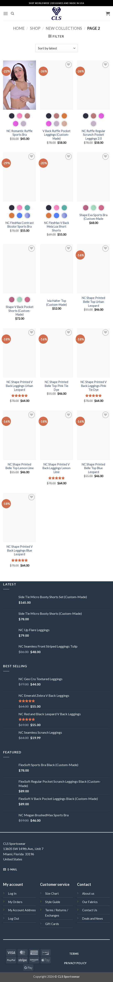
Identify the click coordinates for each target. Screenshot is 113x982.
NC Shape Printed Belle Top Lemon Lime (20, 466)
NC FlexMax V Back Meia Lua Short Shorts (56, 226)
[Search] (12, 13)
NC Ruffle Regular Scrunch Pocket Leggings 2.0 (93, 134)
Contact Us (89, 910)
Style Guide (52, 902)
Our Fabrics (90, 902)
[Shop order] (56, 48)
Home (19, 28)
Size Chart (52, 893)
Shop (35, 28)
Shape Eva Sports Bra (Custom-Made (93, 217)
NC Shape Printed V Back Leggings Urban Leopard (19, 385)
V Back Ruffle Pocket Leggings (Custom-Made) (56, 134)
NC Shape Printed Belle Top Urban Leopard (93, 301)
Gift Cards (52, 924)
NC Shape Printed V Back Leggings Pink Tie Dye (94, 385)
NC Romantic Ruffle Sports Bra (19, 133)
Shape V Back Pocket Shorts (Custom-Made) (19, 310)
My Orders (15, 902)
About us (88, 893)
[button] (5, 13)
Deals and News (92, 918)
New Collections (64, 28)
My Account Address (22, 910)
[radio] (12, 116)
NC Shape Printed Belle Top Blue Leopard (93, 468)
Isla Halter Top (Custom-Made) (56, 302)
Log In (12, 893)
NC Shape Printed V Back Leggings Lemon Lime (56, 468)
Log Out (13, 918)
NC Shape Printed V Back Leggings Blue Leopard (20, 550)
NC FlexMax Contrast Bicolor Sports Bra (20, 224)
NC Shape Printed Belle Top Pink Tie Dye (56, 385)
